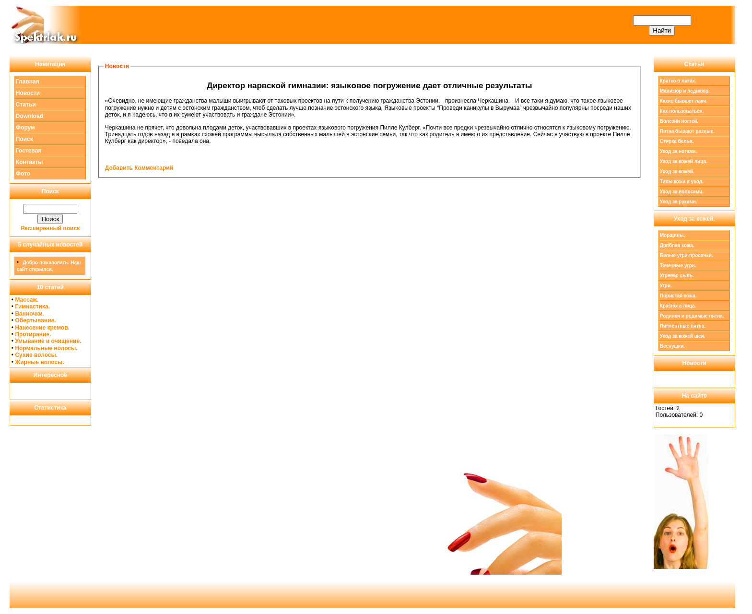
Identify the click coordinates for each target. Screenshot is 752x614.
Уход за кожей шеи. (682, 336)
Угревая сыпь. (677, 275)
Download (29, 116)
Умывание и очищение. (48, 341)
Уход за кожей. (677, 171)
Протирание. (33, 334)
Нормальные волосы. (46, 348)
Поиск (24, 139)
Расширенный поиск (50, 228)
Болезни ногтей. (679, 121)
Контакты (29, 162)
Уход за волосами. (682, 191)
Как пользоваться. (682, 111)
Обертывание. (35, 320)
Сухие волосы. (36, 355)
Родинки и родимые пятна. (692, 316)
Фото (23, 173)
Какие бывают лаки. (683, 101)
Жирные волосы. (39, 362)
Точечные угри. (678, 265)
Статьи (26, 104)
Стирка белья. (677, 141)
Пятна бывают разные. (687, 131)
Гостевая (29, 150)
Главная (27, 81)
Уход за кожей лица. (683, 161)
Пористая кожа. (678, 295)
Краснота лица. (678, 305)
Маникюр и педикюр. (685, 91)
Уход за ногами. (678, 151)
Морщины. (672, 235)
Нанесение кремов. (42, 327)
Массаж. (26, 299)
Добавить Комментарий (139, 168)
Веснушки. (672, 346)
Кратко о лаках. (678, 80)
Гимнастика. (32, 306)
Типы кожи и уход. (682, 181)
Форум (25, 127)
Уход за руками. (678, 201)
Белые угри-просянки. (686, 255)
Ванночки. (29, 313)
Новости (28, 93)
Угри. (666, 285)
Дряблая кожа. (677, 245)
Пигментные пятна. (682, 326)
